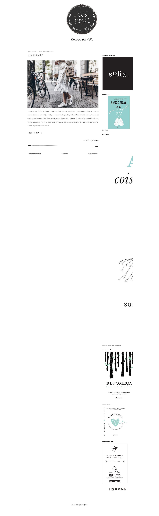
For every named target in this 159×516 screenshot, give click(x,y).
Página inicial (64, 153)
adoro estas (73, 118)
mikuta (96, 140)
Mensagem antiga (93, 153)
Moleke (46, 118)
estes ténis (52, 118)
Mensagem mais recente (34, 153)
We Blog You (83, 504)
